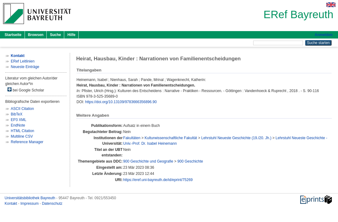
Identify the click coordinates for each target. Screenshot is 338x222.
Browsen (36, 35)
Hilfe (71, 35)
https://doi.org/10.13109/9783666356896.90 (121, 102)
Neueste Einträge (25, 67)
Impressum (30, 203)
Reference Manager (27, 142)
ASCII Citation (22, 109)
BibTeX (16, 114)
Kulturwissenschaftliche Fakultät (171, 138)
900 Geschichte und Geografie (148, 161)
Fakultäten (131, 138)
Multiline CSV (22, 136)
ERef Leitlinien (22, 61)
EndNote (18, 125)
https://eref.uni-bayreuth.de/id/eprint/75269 (158, 180)
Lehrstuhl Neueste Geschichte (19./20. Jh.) (236, 138)
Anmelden (323, 35)
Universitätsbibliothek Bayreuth (30, 198)
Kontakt (11, 203)
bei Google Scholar (25, 89)
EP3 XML (18, 120)
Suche (55, 35)
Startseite (13, 35)
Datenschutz (52, 203)
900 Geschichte (190, 161)
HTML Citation (22, 131)
